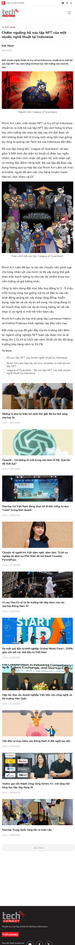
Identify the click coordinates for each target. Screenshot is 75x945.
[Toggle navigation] (69, 12)
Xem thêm (38, 847)
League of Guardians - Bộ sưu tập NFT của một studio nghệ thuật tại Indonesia (38, 372)
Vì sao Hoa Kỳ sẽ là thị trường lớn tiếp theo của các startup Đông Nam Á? (33, 604)
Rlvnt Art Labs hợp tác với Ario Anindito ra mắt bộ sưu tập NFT (38, 365)
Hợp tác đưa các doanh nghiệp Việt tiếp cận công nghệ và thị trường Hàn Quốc (37, 696)
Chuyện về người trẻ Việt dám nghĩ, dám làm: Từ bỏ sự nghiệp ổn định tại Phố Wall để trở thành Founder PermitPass (35, 556)
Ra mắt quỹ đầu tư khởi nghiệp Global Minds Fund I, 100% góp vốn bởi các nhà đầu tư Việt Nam (37, 650)
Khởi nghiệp (10, 27)
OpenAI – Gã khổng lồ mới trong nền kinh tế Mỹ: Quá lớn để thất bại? (36, 461)
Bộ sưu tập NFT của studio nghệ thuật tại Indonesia (37, 357)
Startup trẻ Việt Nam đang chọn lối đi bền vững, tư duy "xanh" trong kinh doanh (35, 508)
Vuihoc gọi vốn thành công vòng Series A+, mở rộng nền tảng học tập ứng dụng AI (36, 785)
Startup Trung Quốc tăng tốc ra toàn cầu (27, 830)
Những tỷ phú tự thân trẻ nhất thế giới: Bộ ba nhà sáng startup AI (35, 415)
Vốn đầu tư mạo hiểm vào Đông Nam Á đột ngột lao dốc (36, 741)
